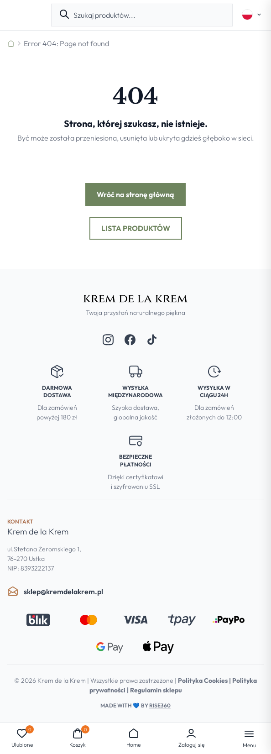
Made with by (135, 705)
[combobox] (149, 15)
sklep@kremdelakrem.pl (55, 591)
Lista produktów (135, 228)
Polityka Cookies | (205, 680)
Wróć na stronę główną (135, 194)
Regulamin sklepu (156, 690)
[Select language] (252, 14)
